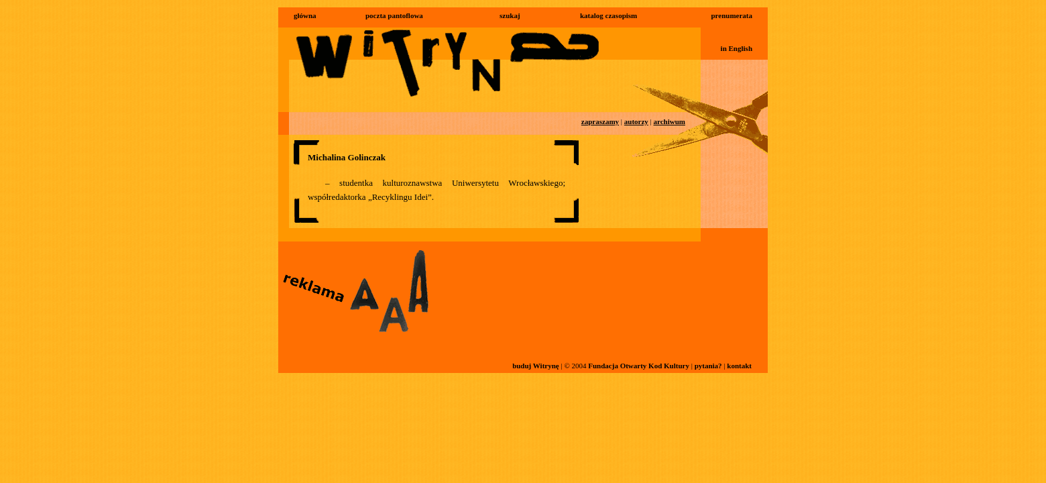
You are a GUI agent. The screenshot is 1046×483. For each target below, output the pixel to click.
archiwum (669, 121)
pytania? (708, 366)
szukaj (510, 15)
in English (736, 48)
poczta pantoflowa (394, 15)
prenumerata (731, 15)
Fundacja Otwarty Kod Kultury (638, 366)
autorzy (636, 121)
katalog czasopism (608, 15)
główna (305, 15)
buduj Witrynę (535, 366)
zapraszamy (600, 121)
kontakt (739, 366)
